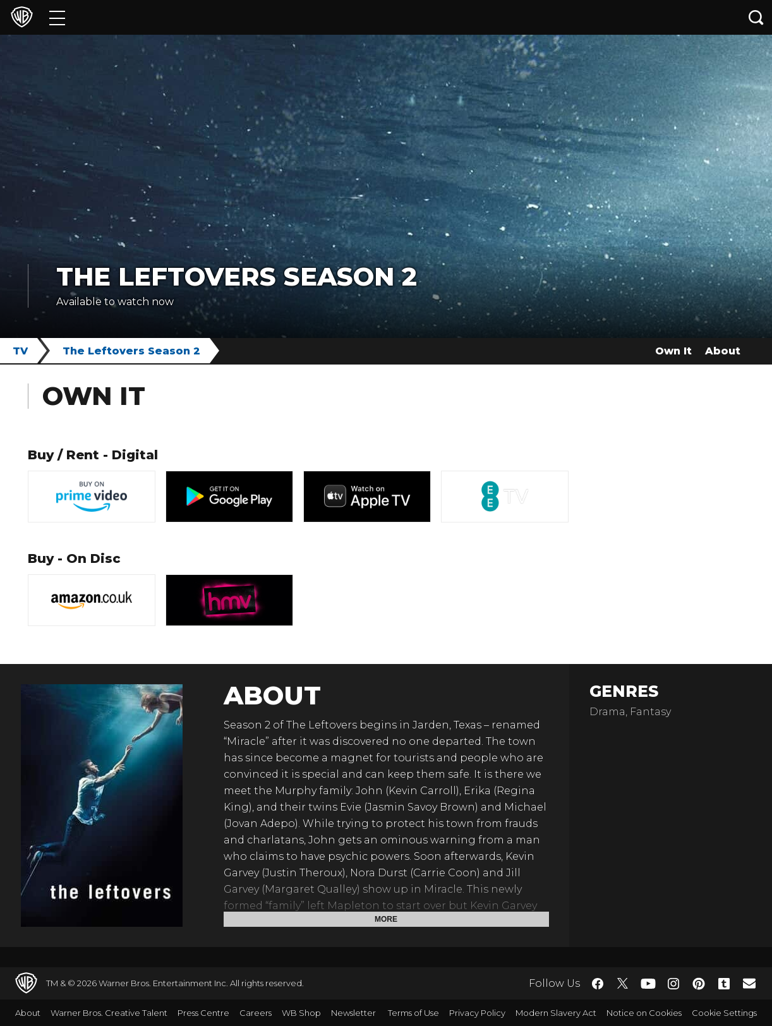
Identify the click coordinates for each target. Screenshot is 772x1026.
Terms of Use (413, 1013)
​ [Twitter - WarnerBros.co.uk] (622, 983)
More (386, 919)
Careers (255, 1013)
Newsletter (353, 1013)
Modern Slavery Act (556, 1013)
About (722, 351)
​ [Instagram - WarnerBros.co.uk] (673, 983)
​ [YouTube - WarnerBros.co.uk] (648, 983)
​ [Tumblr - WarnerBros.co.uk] (724, 983)
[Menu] (57, 17)
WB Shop (301, 1013)
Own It (673, 351)
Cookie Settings (724, 1013)
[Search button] (756, 17)
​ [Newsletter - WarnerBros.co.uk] (749, 983)
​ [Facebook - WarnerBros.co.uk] (597, 983)
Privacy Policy (477, 1013)
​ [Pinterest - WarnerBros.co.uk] (698, 984)
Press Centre (203, 1013)
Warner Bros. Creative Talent (109, 1013)
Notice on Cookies (644, 1013)
